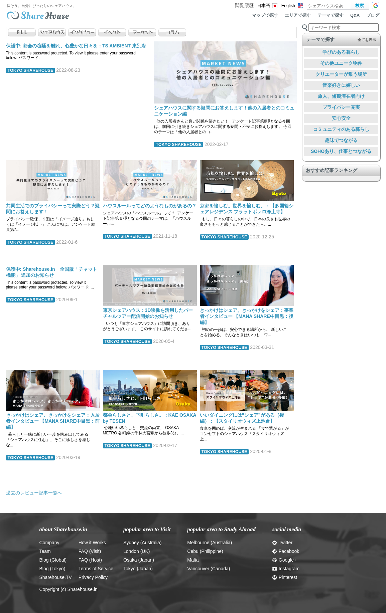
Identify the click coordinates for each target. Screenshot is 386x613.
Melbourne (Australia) (209, 542)
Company (49, 542)
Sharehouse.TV (55, 577)
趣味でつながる (341, 140)
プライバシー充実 (341, 107)
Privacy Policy (93, 577)
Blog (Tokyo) (52, 568)
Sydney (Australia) (142, 542)
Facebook (285, 551)
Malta (193, 560)
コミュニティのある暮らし (341, 129)
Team (45, 551)
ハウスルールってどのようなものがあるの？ (150, 205)
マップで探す (265, 15)
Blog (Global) (53, 560)
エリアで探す (298, 15)
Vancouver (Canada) (208, 568)
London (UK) (136, 551)
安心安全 (341, 118)
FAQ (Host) (90, 560)
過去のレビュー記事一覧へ (34, 492)
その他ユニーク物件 (341, 63)
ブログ (372, 15)
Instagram (285, 568)
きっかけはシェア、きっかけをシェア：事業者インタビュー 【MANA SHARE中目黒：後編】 (246, 316)
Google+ (284, 560)
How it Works (92, 542)
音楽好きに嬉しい (341, 85)
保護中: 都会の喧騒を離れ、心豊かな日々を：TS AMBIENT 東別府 (76, 45)
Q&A (355, 15)
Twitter (282, 542)
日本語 (263, 5)
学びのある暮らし (341, 52)
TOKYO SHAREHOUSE (30, 70)
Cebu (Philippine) (205, 551)
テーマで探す (330, 15)
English (288, 5)
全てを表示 (367, 40)
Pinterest (284, 577)
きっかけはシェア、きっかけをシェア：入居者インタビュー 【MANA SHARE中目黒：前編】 (53, 421)
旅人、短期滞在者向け (341, 96)
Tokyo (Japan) (138, 568)
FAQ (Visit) (90, 551)
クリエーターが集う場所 (341, 74)
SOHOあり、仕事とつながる (341, 151)
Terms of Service (96, 568)
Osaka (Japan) (138, 560)
